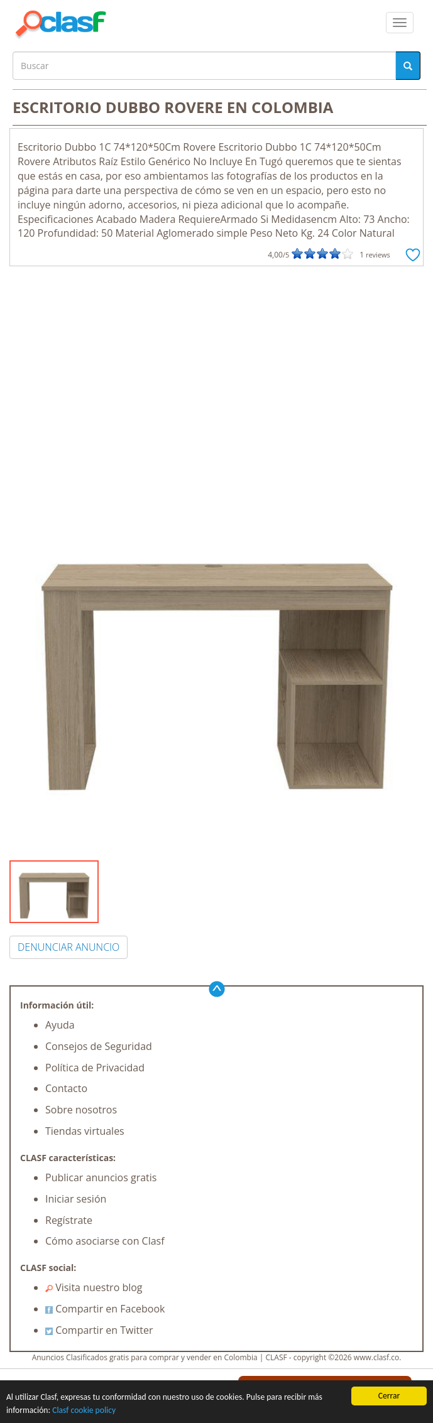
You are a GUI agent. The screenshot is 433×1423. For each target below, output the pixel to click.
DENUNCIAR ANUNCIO (68, 947)
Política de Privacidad (95, 1067)
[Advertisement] (216, 360)
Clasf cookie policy (84, 1410)
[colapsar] (400, 22)
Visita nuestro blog (94, 1287)
